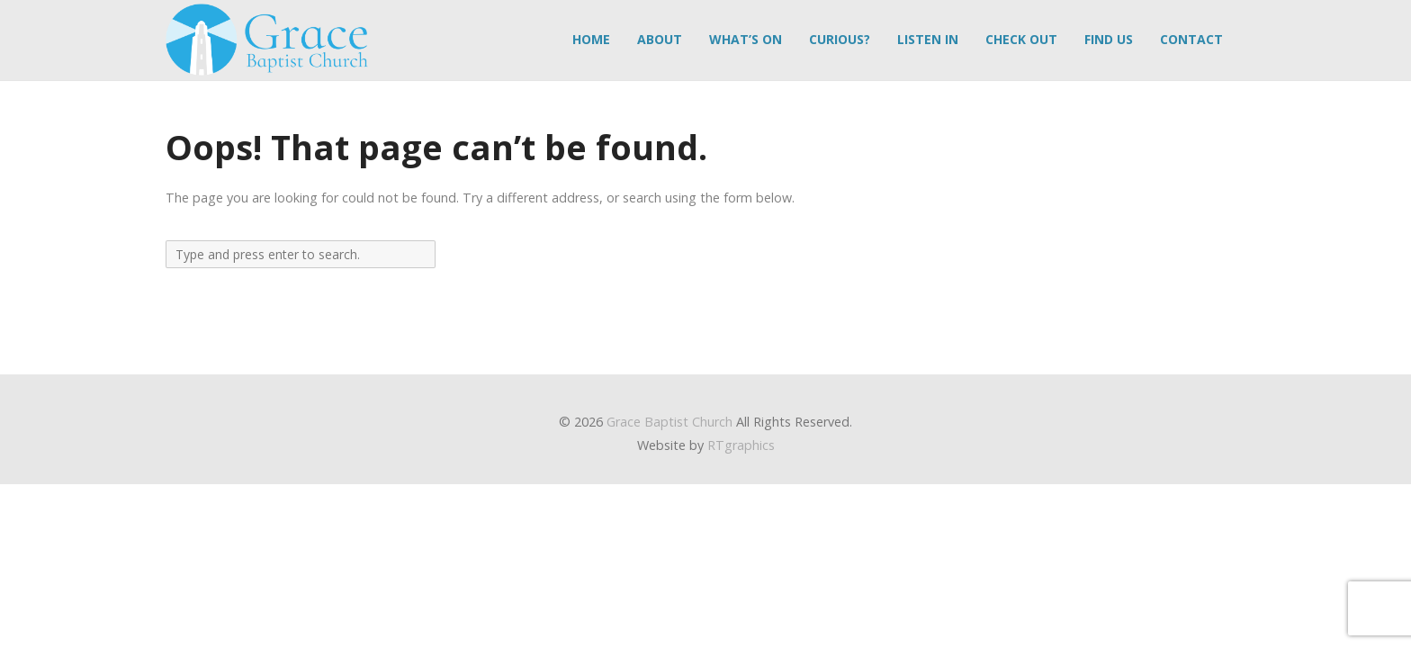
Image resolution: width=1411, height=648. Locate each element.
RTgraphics (741, 445)
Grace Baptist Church (669, 421)
